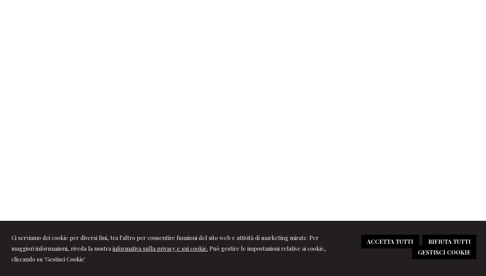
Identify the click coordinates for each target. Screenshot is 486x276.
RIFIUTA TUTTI (449, 241)
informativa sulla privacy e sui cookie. (160, 248)
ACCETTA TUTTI (390, 241)
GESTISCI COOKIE (444, 252)
